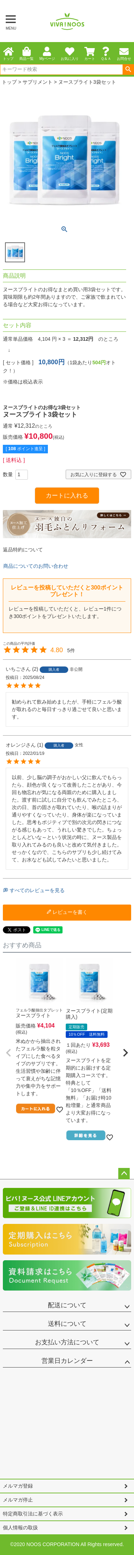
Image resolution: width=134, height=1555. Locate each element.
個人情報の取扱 (20, 1527)
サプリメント (38, 82)
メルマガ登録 (18, 1486)
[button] (8, 1053)
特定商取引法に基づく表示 (33, 1514)
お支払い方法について (67, 1342)
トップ (9, 82)
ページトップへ (124, 1173)
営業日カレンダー (67, 1360)
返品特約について (23, 549)
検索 (128, 69)
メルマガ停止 (18, 1500)
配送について (67, 1305)
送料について (67, 1323)
